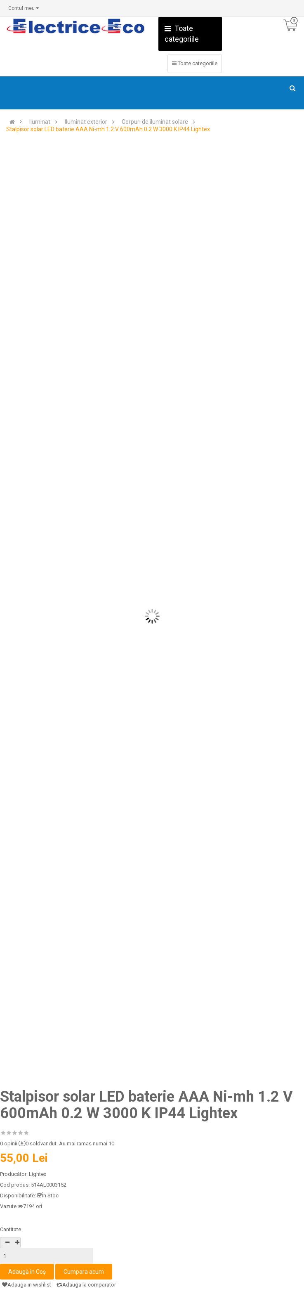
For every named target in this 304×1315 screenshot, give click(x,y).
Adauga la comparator (86, 1285)
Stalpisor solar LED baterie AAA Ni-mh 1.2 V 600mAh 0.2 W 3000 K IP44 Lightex (108, 129)
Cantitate (10, 1229)
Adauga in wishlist (26, 1285)
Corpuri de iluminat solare (155, 122)
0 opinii (8, 1143)
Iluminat (39, 122)
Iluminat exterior (86, 122)
